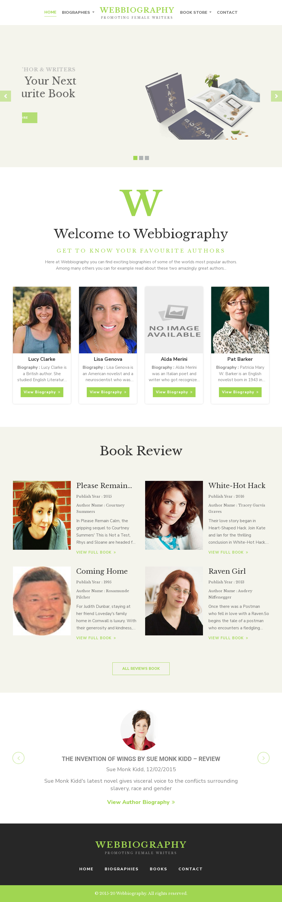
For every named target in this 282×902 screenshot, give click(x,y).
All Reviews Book (141, 668)
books (158, 869)
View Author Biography (141, 802)
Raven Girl (227, 571)
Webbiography (137, 13)
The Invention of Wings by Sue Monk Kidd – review (141, 758)
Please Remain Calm (102, 486)
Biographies (76, 12)
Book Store (194, 12)
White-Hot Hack (236, 486)
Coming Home (102, 571)
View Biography (42, 392)
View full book (96, 552)
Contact (227, 12)
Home (50, 12)
